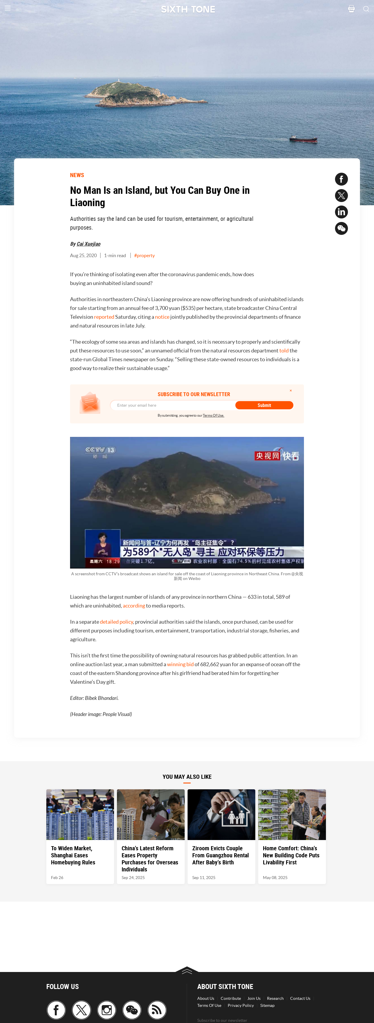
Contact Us (300, 998)
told (284, 350)
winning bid (180, 664)
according (134, 606)
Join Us (254, 998)
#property (144, 255)
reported (104, 317)
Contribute (231, 998)
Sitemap (267, 1005)
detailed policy (116, 622)
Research (275, 998)
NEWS (77, 175)
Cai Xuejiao (88, 243)
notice (162, 317)
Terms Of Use (209, 1005)
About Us (205, 998)
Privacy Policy (241, 1005)
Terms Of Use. (213, 415)
